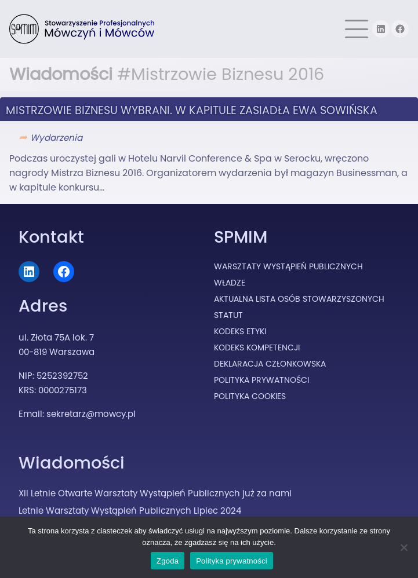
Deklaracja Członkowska (270, 364)
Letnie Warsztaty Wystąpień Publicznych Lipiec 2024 (130, 510)
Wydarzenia (56, 137)
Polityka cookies (250, 396)
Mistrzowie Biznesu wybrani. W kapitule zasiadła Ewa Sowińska (191, 110)
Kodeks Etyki (240, 331)
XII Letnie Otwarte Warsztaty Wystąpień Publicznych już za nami (155, 493)
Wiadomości (72, 462)
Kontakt (51, 236)
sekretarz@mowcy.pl (91, 414)
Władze (229, 282)
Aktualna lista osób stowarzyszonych (299, 299)
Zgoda (168, 561)
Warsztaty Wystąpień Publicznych (288, 266)
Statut (228, 315)
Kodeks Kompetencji (257, 347)
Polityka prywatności (231, 561)
